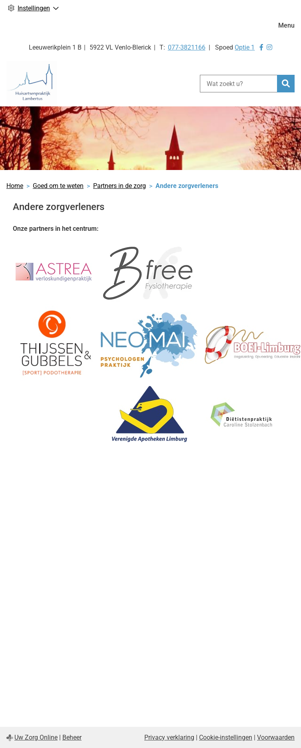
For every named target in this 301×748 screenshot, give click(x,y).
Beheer (72, 737)
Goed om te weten (58, 186)
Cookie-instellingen (225, 737)
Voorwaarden (276, 737)
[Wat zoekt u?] (238, 83)
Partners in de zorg (119, 186)
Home (14, 186)
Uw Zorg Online (36, 737)
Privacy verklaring (169, 737)
